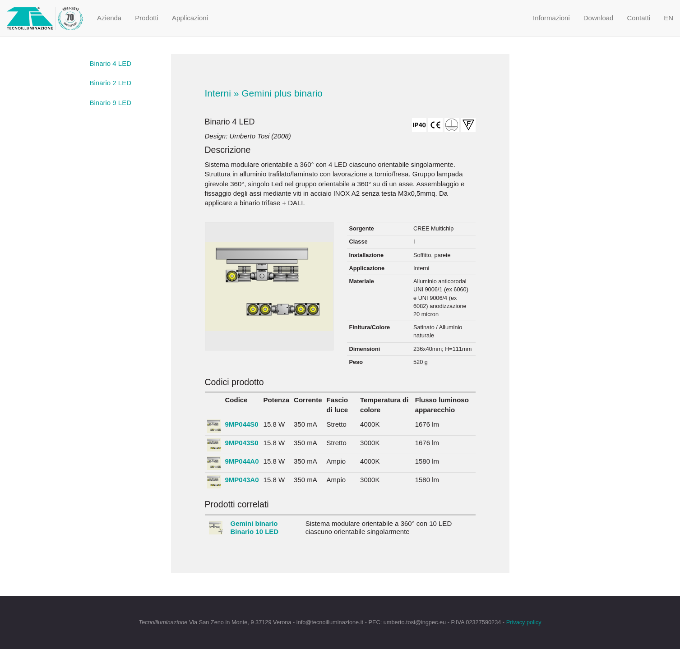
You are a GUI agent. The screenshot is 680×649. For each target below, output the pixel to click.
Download (598, 18)
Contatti (638, 18)
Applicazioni (190, 18)
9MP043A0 (242, 479)
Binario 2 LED (111, 83)
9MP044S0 (242, 424)
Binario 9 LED (111, 102)
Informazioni (551, 18)
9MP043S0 (242, 442)
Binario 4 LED (111, 63)
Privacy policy (523, 622)
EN (668, 18)
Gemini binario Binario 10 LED (255, 527)
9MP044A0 (242, 461)
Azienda (109, 18)
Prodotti (146, 18)
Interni (218, 93)
